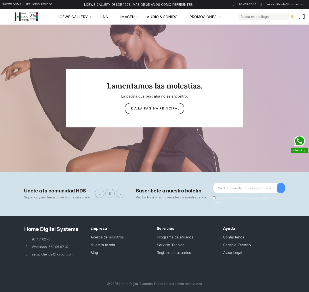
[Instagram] (110, 193)
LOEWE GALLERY (74, 16)
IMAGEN (129, 16)
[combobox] (261, 17)
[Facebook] (99, 193)
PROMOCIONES (204, 16)
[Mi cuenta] (299, 17)
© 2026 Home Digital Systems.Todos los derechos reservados (154, 284)
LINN (106, 16)
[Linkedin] (120, 193)
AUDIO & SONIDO (164, 16)
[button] (304, 17)
